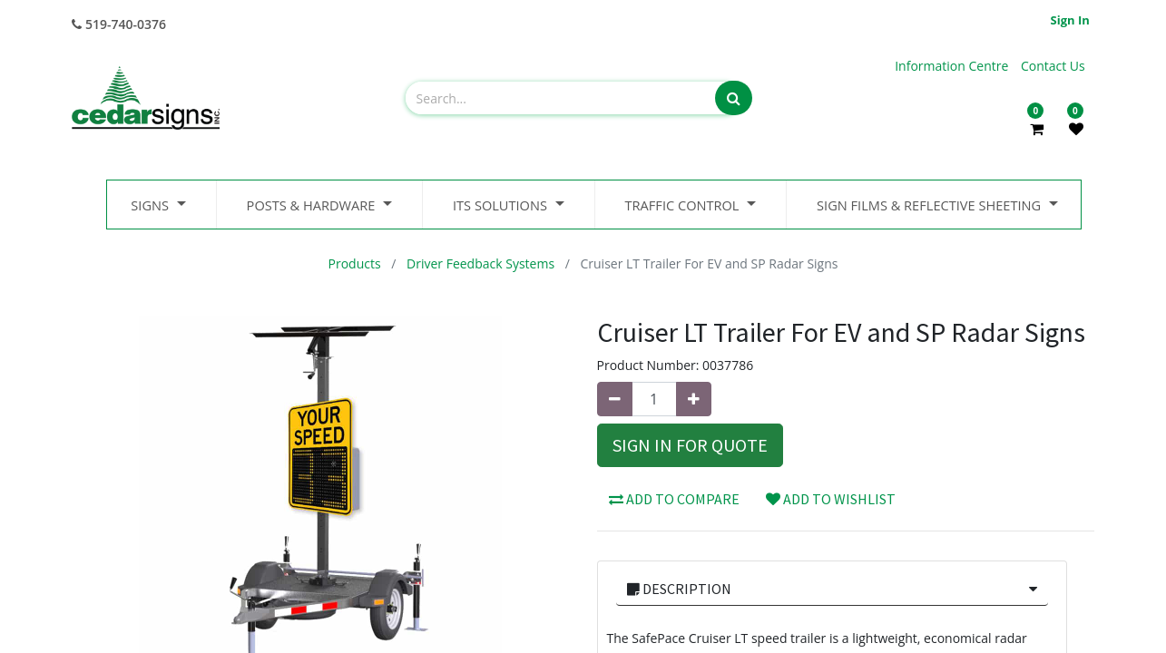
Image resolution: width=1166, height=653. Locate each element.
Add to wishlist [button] (831, 499)
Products (354, 263)
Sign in (1070, 20)
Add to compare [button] (674, 499)
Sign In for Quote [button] (690, 445)
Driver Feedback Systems (480, 263)
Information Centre (953, 65)
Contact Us (1053, 65)
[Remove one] (614, 399)
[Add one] (693, 399)
